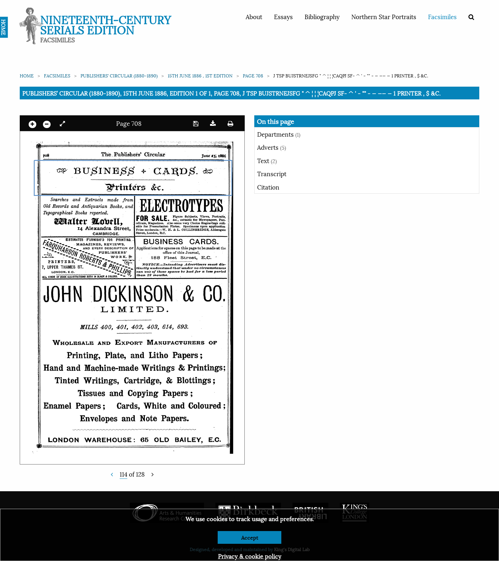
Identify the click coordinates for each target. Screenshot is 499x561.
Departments (278, 134)
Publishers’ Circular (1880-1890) (119, 75)
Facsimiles (442, 16)
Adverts (271, 147)
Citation (268, 186)
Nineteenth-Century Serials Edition (105, 24)
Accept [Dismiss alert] (249, 537)
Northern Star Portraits (383, 16)
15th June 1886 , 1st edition (200, 75)
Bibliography (322, 16)
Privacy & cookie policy (249, 555)
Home (27, 75)
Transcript (271, 173)
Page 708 (253, 75)
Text (267, 160)
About (254, 16)
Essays (283, 16)
